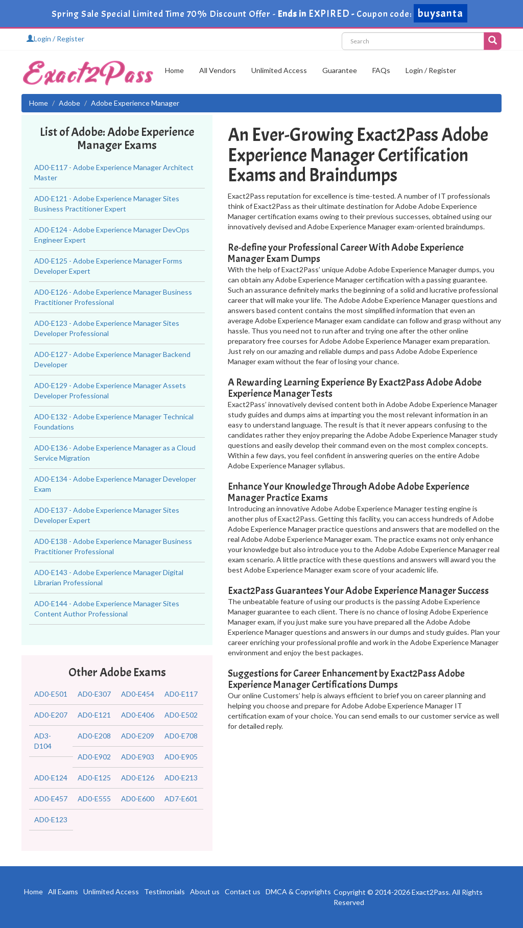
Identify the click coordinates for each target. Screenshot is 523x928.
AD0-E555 (94, 798)
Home (174, 70)
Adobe (69, 103)
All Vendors (217, 70)
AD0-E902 (94, 756)
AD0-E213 (181, 777)
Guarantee (339, 70)
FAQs (381, 70)
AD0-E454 (137, 693)
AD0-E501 (50, 693)
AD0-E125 (94, 777)
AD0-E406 (137, 714)
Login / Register (55, 38)
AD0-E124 (50, 777)
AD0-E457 (50, 798)
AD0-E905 (181, 756)
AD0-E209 (137, 735)
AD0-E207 (50, 714)
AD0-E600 (137, 798)
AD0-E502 (181, 714)
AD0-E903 (137, 756)
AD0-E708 (181, 735)
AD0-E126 (137, 777)
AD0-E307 (94, 693)
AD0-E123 (50, 819)
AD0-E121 (94, 714)
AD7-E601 (181, 798)
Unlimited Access (279, 70)
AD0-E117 (181, 693)
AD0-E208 (94, 735)
